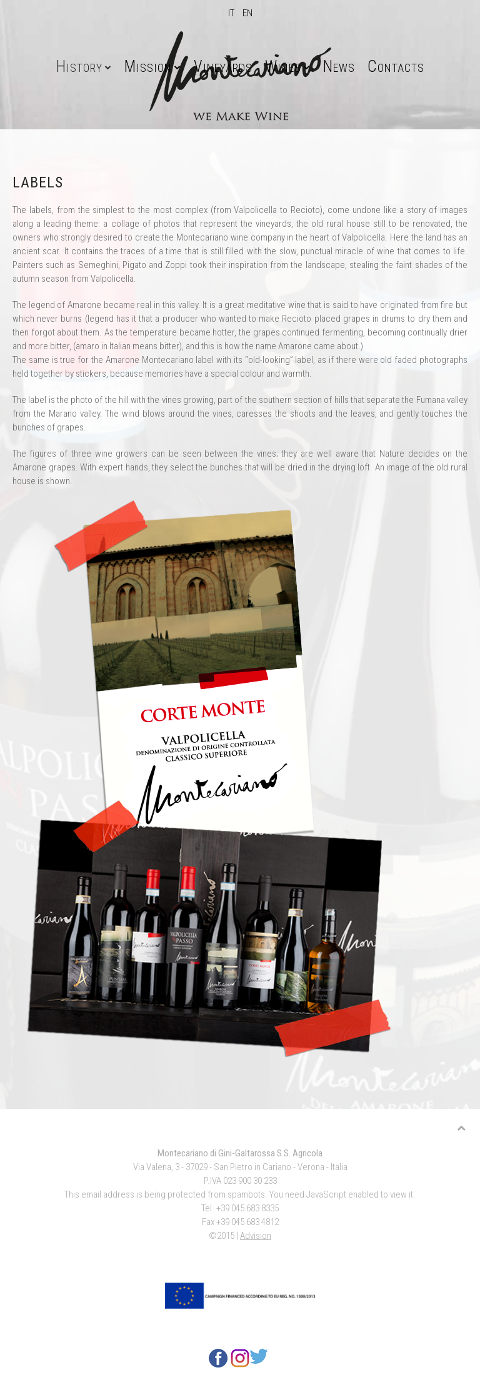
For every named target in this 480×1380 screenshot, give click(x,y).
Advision (255, 1235)
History (79, 66)
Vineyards (223, 66)
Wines (283, 66)
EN (247, 13)
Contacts (396, 66)
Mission (148, 66)
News (339, 66)
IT (232, 13)
